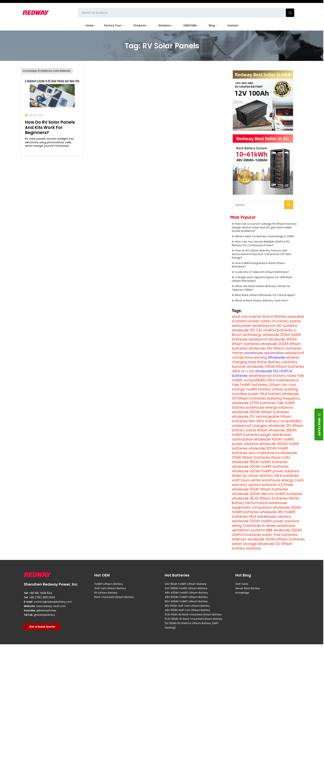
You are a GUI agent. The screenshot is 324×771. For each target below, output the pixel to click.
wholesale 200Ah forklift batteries (260, 466)
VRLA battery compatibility (279, 421)
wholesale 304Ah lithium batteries (276, 539)
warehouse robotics (274, 516)
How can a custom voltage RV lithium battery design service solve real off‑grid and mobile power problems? (264, 227)
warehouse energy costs (283, 480)
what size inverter (246, 316)
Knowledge (30, 70)
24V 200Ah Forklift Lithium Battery (186, 588)
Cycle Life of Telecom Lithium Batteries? (262, 272)
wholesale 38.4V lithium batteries (260, 498)
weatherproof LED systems (274, 325)
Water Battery (269, 362)
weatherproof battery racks (272, 375)
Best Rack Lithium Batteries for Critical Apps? (265, 295)
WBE (269, 530)
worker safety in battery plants (274, 321)
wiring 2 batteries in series (254, 525)
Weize (276, 457)
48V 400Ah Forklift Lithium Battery (186, 592)
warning (260, 357)
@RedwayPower (46, 610)
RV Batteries (45, 70)
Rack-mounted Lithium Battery (114, 597)
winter (256, 480)
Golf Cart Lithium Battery (110, 588)
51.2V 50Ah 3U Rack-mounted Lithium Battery (193, 614)
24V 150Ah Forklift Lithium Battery (186, 584)
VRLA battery (270, 393)
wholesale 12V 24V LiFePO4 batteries (262, 330)
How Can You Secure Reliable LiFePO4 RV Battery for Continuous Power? (261, 243)
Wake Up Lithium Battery (252, 475)
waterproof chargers (249, 425)
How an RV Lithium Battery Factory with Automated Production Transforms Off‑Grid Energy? (261, 253)
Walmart (239, 539)
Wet (251, 421)
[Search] (288, 204)
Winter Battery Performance (265, 500)
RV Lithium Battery (105, 592)
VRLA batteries (286, 475)
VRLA (252, 516)
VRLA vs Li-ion (243, 371)
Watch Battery (274, 316)
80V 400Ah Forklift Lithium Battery (186, 601)
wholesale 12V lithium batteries (265, 396)
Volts (286, 457)
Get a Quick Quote (42, 626)
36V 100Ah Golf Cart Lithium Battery (187, 606)
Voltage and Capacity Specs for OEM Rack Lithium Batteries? (262, 279)
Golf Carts (241, 584)
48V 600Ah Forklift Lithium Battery (186, 597)
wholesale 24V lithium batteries (274, 348)
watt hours (241, 480)
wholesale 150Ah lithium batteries (260, 489)
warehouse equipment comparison (259, 505)
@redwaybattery (44, 614)
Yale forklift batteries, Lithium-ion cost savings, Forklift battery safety (264, 387)
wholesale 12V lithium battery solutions (262, 546)
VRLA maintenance (283, 380)
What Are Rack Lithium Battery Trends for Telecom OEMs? (261, 287)
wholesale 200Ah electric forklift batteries (267, 493)
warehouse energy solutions (269, 407)
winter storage (244, 543)
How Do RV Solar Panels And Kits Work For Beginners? (50, 127)
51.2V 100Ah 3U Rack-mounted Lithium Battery (194, 619)
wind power (241, 325)
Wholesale (276, 357)
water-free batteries (279, 534)
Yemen (238, 353)
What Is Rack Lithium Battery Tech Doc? (261, 300)
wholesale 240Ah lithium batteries (275, 366)
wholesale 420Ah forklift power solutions (265, 471)
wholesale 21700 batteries (254, 402)
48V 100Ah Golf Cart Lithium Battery (187, 610)
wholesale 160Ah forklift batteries (260, 462)
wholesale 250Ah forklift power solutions (265, 521)
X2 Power (286, 484)
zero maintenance (263, 452)
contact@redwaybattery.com (53, 601)
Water (262, 430)
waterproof (258, 339)
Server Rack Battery (247, 588)
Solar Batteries (61, 70)
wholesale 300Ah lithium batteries (260, 412)
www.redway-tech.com (51, 606)
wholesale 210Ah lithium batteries (264, 455)
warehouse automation (264, 353)
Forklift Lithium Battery (108, 584)
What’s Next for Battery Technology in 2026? (265, 236)
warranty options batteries (255, 484)
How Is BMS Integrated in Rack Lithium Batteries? (258, 264)
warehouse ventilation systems (263, 528)
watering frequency (283, 398)
